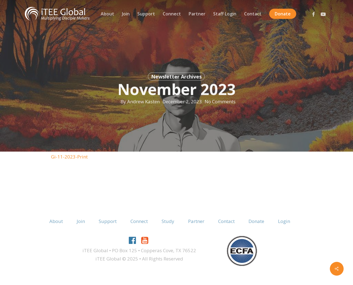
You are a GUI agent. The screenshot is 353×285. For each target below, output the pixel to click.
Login (284, 221)
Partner (196, 221)
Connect (139, 221)
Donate (256, 221)
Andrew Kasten (143, 103)
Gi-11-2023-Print (69, 157)
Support (108, 221)
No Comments (220, 103)
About (56, 221)
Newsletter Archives (176, 78)
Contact (226, 221)
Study (168, 221)
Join (81, 221)
